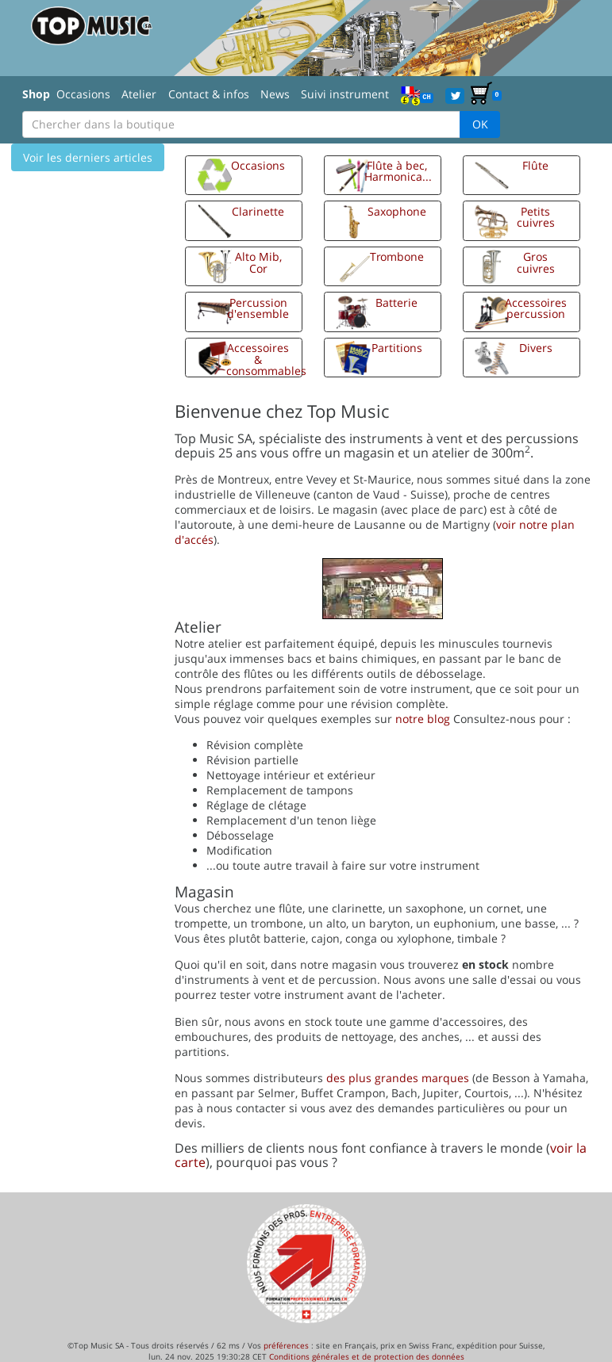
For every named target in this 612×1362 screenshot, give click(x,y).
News (275, 93)
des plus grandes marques (397, 1077)
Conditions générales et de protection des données (366, 1356)
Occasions (83, 93)
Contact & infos (208, 93)
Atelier (138, 93)
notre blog (422, 718)
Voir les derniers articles (87, 157)
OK (480, 124)
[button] (243, 175)
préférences (286, 1345)
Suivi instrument (345, 93)
